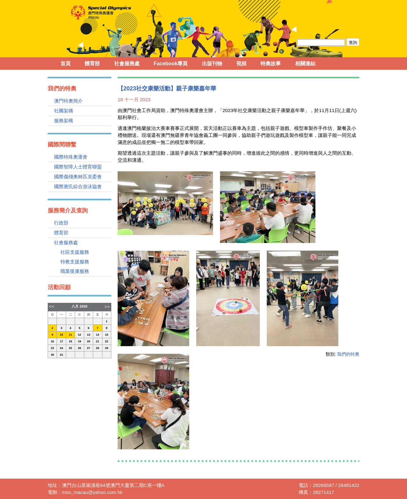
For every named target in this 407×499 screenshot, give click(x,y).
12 (79, 334)
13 (88, 334)
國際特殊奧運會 (70, 157)
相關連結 (305, 63)
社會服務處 (127, 63)
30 (52, 354)
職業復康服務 (74, 271)
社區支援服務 (74, 252)
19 (79, 341)
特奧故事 (270, 63)
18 (70, 341)
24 (61, 348)
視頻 (241, 63)
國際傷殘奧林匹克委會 (78, 176)
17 (61, 341)
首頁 (65, 63)
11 (70, 334)
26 (79, 348)
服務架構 (63, 120)
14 (97, 334)
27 (88, 348)
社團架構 (63, 110)
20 (88, 341)
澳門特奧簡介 (68, 100)
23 (52, 348)
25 (70, 348)
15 (106, 334)
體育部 (92, 63)
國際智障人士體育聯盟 (78, 166)
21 (97, 341)
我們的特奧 (348, 354)
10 (61, 334)
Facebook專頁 (171, 63)
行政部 (61, 222)
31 (61, 354)
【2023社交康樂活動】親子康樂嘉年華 (167, 88)
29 (106, 348)
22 (106, 341)
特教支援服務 (74, 261)
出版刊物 (212, 63)
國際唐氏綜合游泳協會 (78, 186)
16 (52, 341)
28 (97, 348)
